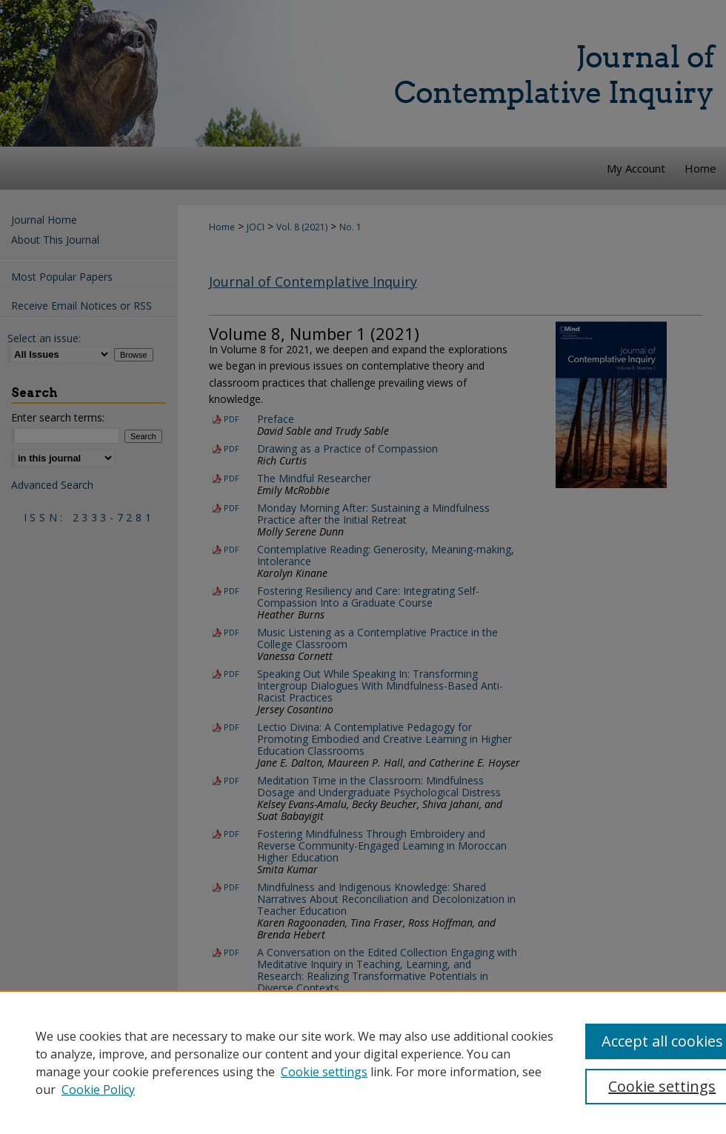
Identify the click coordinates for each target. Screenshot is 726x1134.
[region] (363, 1062)
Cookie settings (324, 1072)
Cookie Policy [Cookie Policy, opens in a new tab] (98, 1089)
